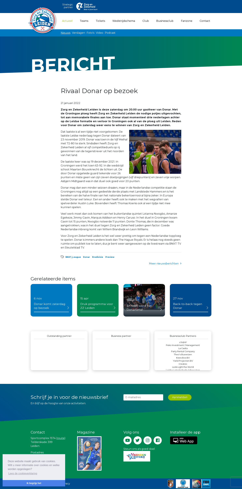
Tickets (100, 20)
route (60, 438)
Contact (205, 20)
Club (145, 20)
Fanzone (186, 20)
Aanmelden (179, 397)
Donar (86, 257)
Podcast (110, 32)
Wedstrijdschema (123, 20)
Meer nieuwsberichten (164, 263)
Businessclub (164, 20)
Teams (84, 20)
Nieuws (65, 32)
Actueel (68, 20)
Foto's (90, 32)
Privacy (65, 483)
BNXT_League (73, 257)
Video (99, 32)
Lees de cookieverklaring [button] (22, 473)
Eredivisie (97, 257)
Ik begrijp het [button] (34, 483)
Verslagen (78, 32)
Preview (109, 257)
